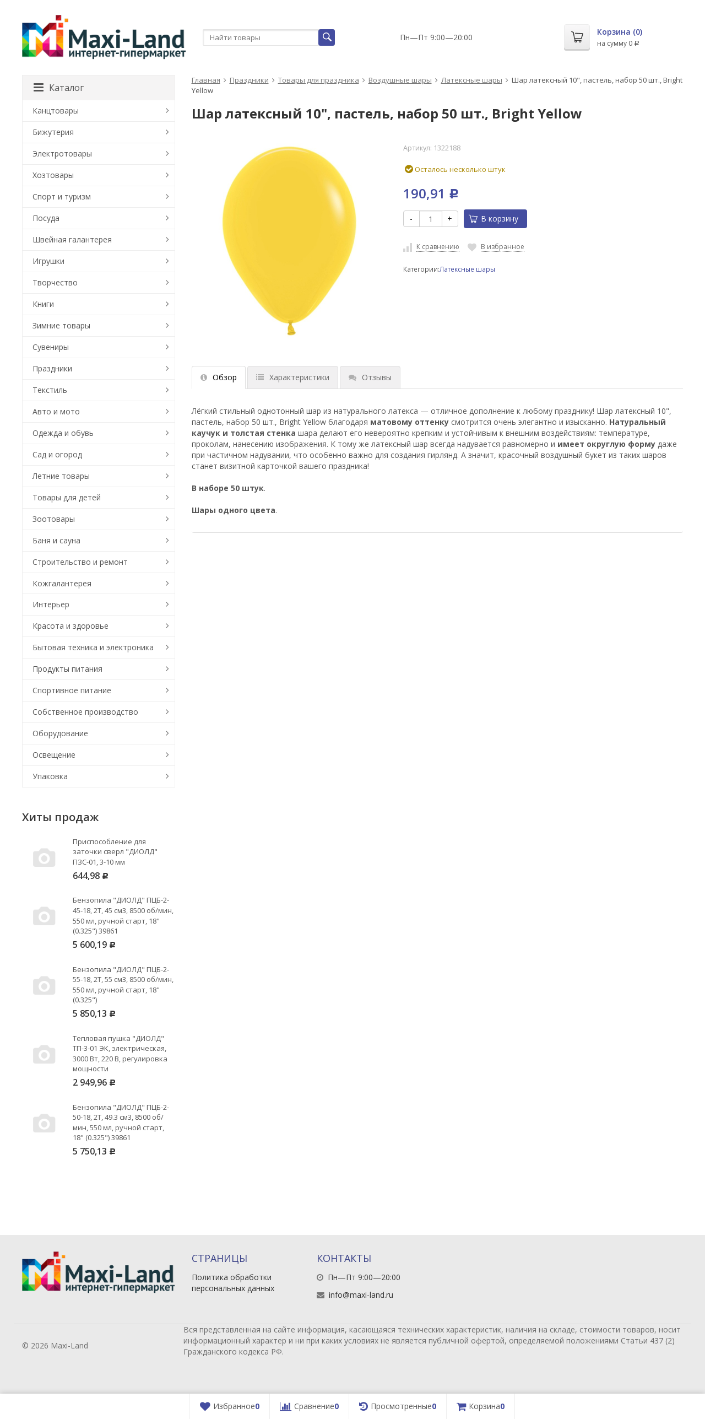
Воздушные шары (400, 80)
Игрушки (48, 261)
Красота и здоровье (70, 626)
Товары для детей (66, 497)
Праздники (249, 80)
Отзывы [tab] (370, 377)
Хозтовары (53, 175)
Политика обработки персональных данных (233, 1282)
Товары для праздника (318, 80)
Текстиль (49, 390)
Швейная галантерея (72, 239)
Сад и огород (57, 454)
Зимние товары (61, 325)
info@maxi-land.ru (361, 1294)
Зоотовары (53, 519)
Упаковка (50, 776)
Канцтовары (55, 110)
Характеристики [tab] (292, 377)
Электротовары (62, 153)
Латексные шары (471, 80)
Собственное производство (85, 711)
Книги (43, 304)
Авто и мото (56, 411)
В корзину (493, 218)
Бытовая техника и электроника (93, 647)
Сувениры (50, 347)
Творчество (55, 282)
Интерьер (50, 604)
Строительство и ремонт (80, 562)
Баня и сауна (56, 540)
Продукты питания (67, 668)
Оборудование (60, 733)
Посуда (45, 218)
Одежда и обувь (63, 433)
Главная (206, 80)
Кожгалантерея (61, 583)
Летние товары (61, 476)
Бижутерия (53, 132)
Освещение (53, 754)
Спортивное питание (71, 690)
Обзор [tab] (218, 377)
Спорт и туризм (61, 196)
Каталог (59, 88)
